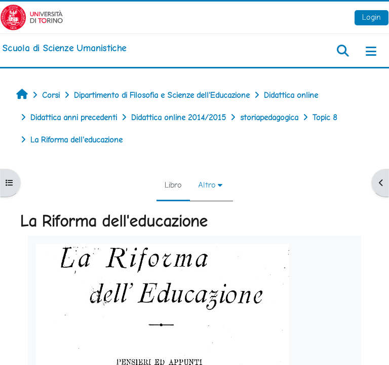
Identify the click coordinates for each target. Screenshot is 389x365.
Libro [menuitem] (173, 185)
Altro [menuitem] (207, 185)
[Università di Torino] (31, 16)
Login (371, 17)
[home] (64, 48)
